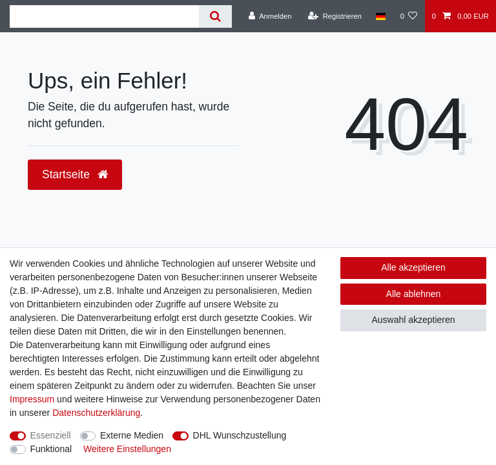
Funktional (51, 449)
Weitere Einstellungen (127, 449)
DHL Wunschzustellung (240, 435)
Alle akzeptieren (413, 267)
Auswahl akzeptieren (413, 320)
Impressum (32, 399)
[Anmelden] (270, 16)
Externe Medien (131, 435)
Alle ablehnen (413, 294)
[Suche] (215, 16)
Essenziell (50, 435)
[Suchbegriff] (104, 16)
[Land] (381, 16)
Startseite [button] (75, 174)
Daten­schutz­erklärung (96, 413)
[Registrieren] (335, 16)
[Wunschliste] (408, 16)
